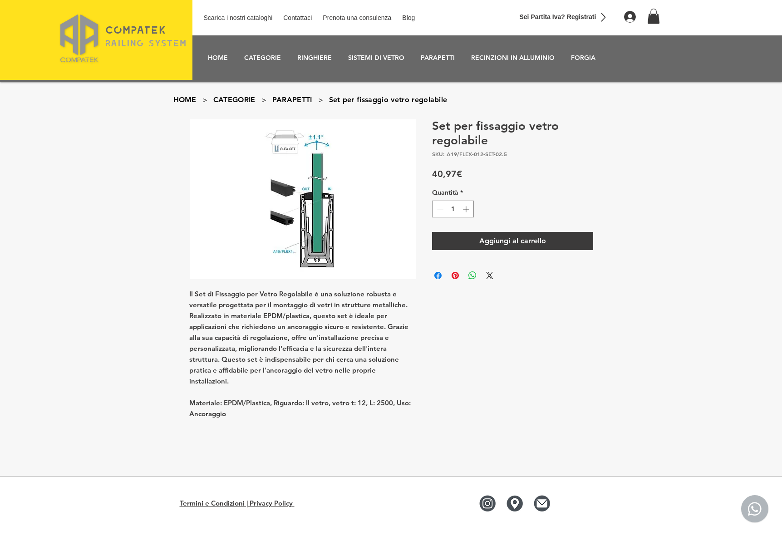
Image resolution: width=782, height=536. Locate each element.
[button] (653, 16)
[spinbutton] (453, 209)
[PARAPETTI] (292, 99)
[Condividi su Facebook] (438, 275)
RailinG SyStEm (146, 43)
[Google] (514, 503)
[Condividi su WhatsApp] (472, 275)
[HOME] (185, 99)
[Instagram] (487, 503)
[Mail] (541, 503)
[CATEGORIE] (234, 99)
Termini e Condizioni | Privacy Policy (237, 503)
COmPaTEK (136, 29)
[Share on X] (489, 275)
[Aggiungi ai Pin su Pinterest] (455, 275)
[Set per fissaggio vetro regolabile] (388, 99)
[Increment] (466, 209)
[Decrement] (439, 209)
